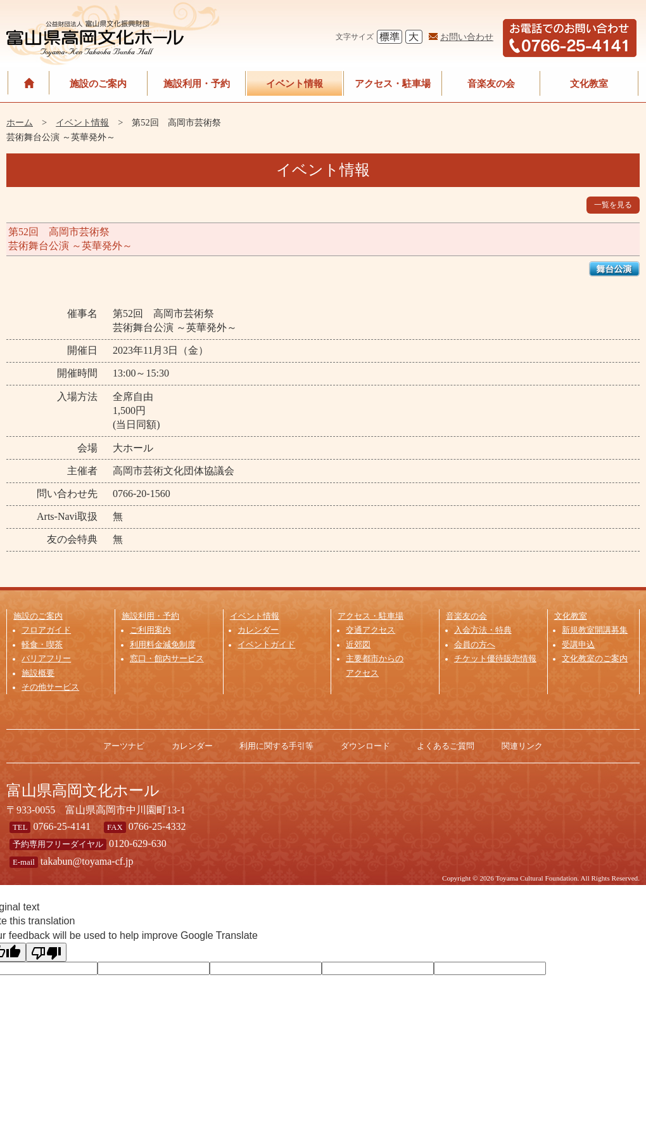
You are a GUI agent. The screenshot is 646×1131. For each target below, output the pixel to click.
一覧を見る (613, 204)
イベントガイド (266, 644)
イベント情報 (294, 83)
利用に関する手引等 (276, 746)
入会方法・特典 (483, 630)
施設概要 (38, 673)
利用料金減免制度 (163, 644)
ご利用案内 (150, 630)
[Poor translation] (46, 952)
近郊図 (358, 644)
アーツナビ (123, 746)
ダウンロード (365, 746)
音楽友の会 (491, 83)
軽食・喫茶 (42, 644)
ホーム (19, 122)
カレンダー (258, 630)
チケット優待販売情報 (495, 658)
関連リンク (522, 746)
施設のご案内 (98, 83)
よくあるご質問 (445, 746)
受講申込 (578, 644)
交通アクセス (370, 630)
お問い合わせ (466, 37)
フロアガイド (46, 630)
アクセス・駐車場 (393, 83)
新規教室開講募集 (595, 630)
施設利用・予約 (196, 83)
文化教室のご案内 (595, 658)
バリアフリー (46, 658)
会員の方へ (474, 644)
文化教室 (589, 83)
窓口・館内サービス (167, 658)
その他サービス (50, 687)
